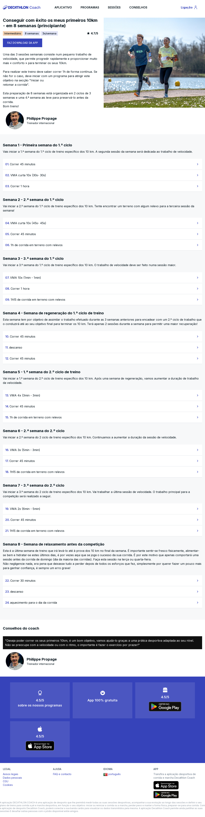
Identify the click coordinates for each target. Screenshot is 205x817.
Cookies (8, 784)
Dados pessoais (12, 777)
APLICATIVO (63, 7)
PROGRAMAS (90, 7)
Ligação (190, 8)
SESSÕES (114, 7)
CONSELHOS (138, 7)
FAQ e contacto (62, 774)
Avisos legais (10, 774)
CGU (5, 781)
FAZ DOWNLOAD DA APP (22, 42)
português (112, 774)
